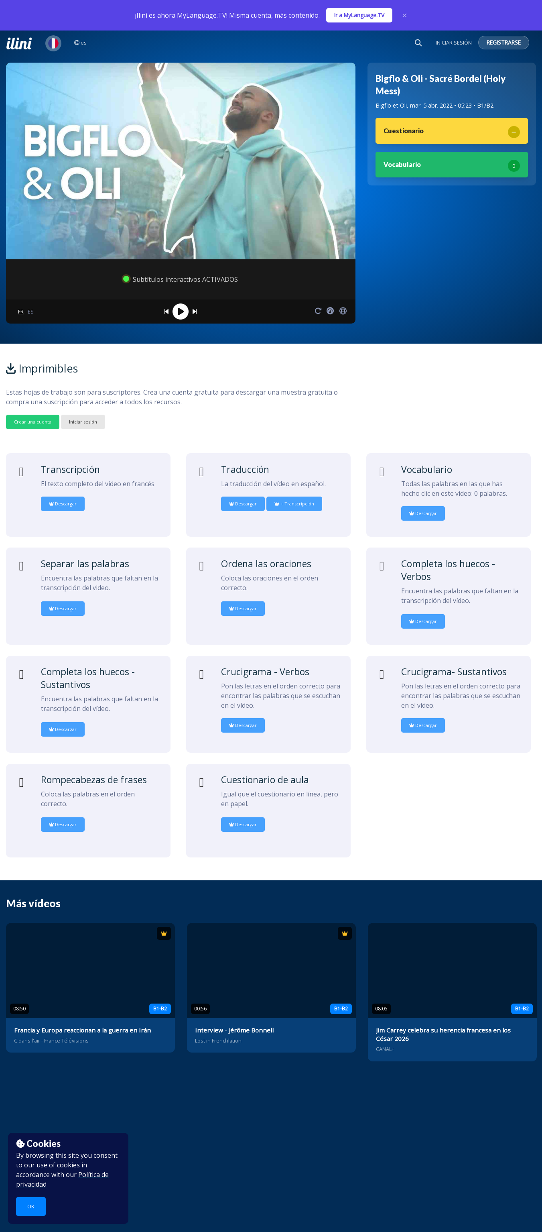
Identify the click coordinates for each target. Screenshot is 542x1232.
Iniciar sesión (83, 422)
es (80, 42)
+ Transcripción (294, 504)
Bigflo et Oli (391, 105)
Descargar (63, 504)
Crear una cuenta (32, 422)
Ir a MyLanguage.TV (359, 15)
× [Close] (404, 15)
